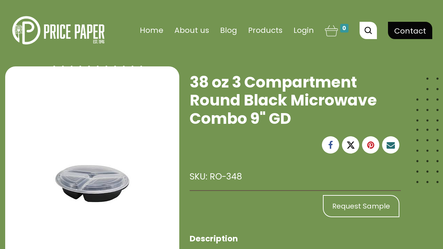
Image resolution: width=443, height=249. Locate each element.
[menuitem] (151, 30)
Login (303, 30)
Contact (410, 31)
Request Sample (361, 206)
